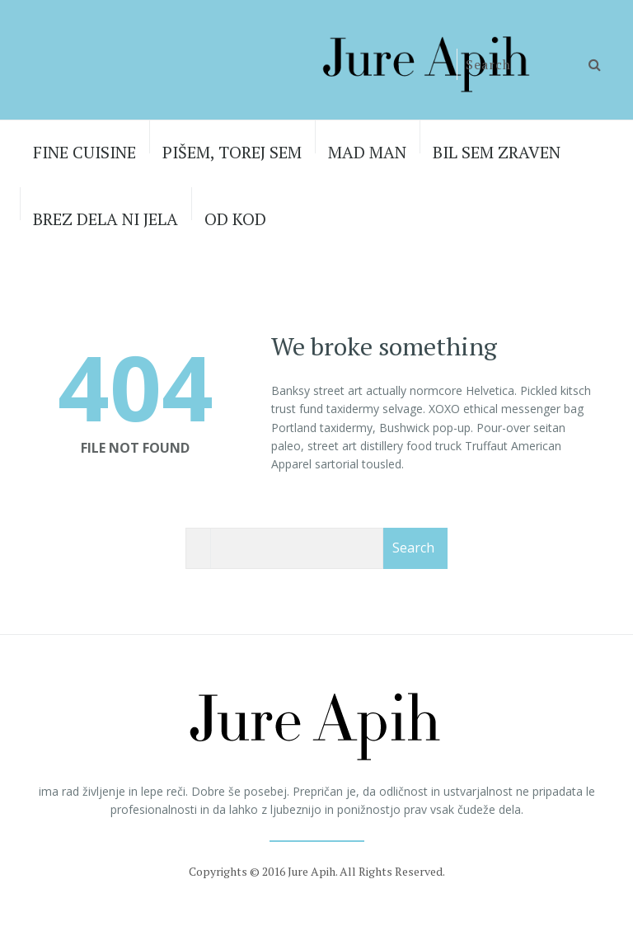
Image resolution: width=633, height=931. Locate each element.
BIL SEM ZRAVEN (496, 152)
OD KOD (235, 219)
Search (413, 547)
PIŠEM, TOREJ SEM (232, 152)
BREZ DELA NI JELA (105, 219)
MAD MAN (367, 152)
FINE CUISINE (84, 152)
